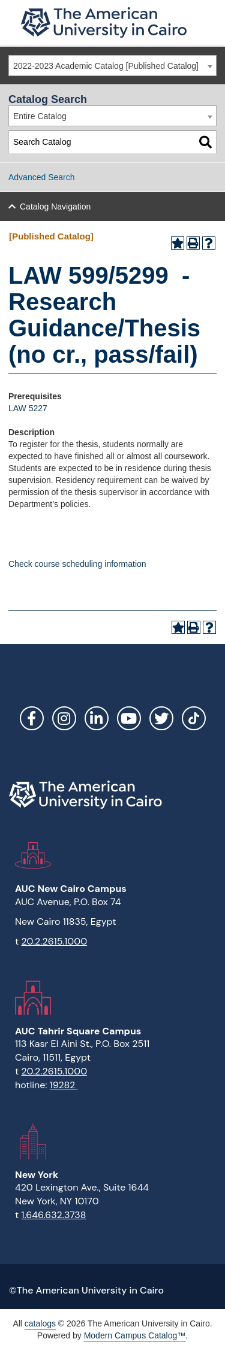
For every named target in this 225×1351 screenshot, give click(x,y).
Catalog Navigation (55, 206)
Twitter (161, 718)
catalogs (40, 1323)
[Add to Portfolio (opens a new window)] (177, 243)
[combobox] (112, 65)
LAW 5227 (27, 408)
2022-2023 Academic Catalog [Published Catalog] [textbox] (106, 66)
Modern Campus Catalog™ (135, 1335)
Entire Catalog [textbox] (40, 116)
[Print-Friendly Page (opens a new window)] (193, 243)
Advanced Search (41, 177)
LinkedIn (97, 718)
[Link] (194, 718)
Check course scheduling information (77, 564)
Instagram (64, 718)
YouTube (129, 718)
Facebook (32, 718)
